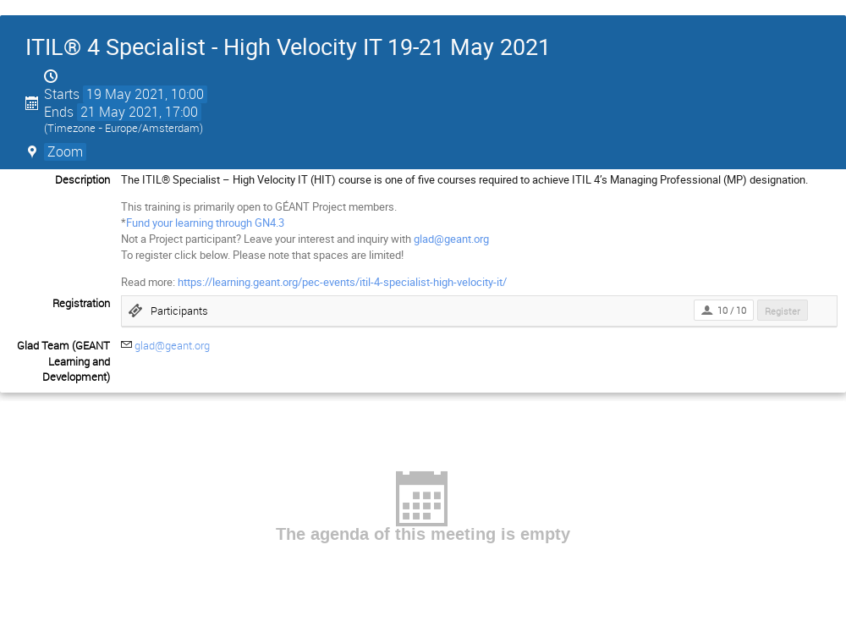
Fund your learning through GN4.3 (205, 222)
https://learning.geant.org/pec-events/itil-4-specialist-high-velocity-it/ (342, 281)
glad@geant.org (451, 238)
